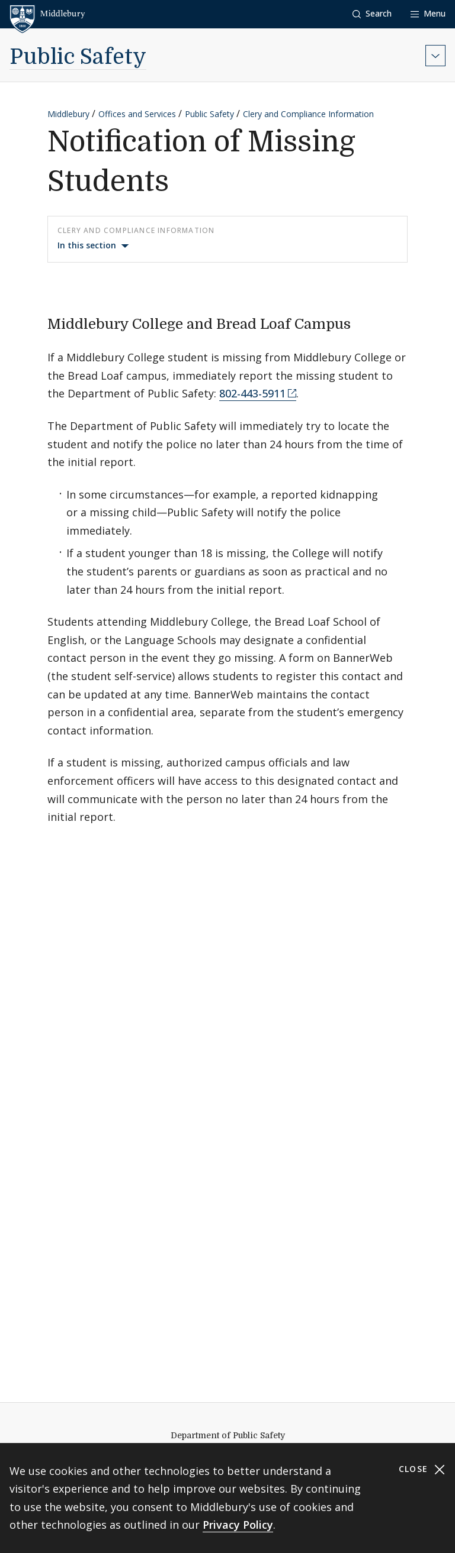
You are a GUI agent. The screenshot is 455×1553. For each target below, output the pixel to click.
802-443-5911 (252, 393)
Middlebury (68, 113)
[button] (372, 14)
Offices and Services (137, 113)
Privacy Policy (238, 1525)
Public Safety (77, 57)
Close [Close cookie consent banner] (422, 1469)
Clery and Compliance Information (308, 113)
